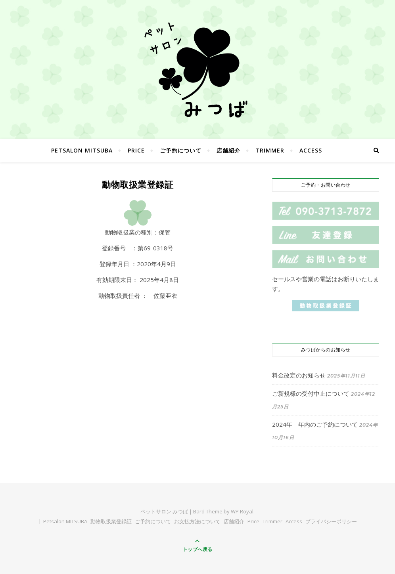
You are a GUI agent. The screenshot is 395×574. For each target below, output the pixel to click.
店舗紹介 (228, 150)
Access (310, 150)
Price (136, 150)
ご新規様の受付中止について (310, 393)
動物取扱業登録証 (111, 521)
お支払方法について (197, 521)
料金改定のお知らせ (299, 375)
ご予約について (180, 150)
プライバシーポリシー (331, 521)
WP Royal (242, 511)
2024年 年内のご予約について (315, 424)
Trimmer (269, 150)
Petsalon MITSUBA (82, 150)
